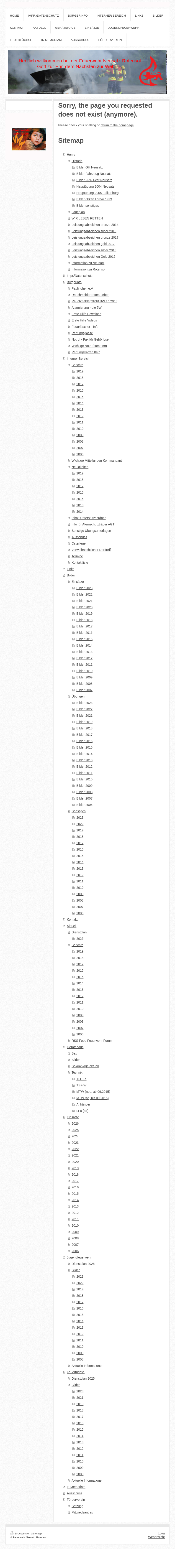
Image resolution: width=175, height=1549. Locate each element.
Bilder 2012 (84, 658)
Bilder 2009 (84, 677)
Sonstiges (78, 811)
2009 (79, 435)
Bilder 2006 (84, 805)
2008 (79, 441)
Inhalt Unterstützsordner (89, 518)
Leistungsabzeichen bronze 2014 (95, 225)
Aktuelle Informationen (87, 1366)
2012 (79, 416)
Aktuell (71, 926)
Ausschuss (79, 537)
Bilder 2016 (84, 632)
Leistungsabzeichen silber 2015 (94, 231)
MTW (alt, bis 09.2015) (92, 1098)
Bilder (71, 575)
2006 (79, 454)
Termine (77, 556)
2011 (79, 422)
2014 (79, 403)
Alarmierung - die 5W (87, 307)
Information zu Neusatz (88, 263)
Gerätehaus (75, 1047)
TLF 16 (81, 1079)
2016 (79, 390)
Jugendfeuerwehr (79, 1257)
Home (71, 154)
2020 (75, 1162)
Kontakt (72, 919)
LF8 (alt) (82, 1111)
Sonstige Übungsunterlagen (91, 530)
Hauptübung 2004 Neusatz (95, 186)
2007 (79, 448)
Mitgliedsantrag (82, 1512)
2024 (75, 1136)
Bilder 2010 (84, 671)
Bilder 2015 (84, 639)
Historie (77, 161)
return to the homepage (117, 125)
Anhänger (83, 1104)
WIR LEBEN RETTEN (87, 218)
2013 (79, 409)
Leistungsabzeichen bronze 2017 (95, 237)
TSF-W (81, 1085)
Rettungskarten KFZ (86, 352)
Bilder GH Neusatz (89, 167)
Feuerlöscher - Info (85, 327)
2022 (79, 824)
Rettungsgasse (82, 333)
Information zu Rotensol (88, 269)
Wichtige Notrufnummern (89, 346)
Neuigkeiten (80, 467)
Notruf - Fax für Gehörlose (90, 339)
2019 (79, 371)
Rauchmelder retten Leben (90, 295)
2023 (79, 817)
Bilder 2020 (84, 607)
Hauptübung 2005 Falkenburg (97, 193)
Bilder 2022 (84, 594)
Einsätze (78, 581)
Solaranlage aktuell (85, 1066)
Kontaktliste (80, 562)
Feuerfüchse (76, 1372)
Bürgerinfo (74, 282)
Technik (77, 1072)
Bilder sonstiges (87, 205)
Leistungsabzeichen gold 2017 (93, 244)
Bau (74, 1053)
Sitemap (37, 1533)
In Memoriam (76, 1487)
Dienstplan (79, 932)
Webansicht (156, 1537)
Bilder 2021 (84, 601)
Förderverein (76, 1499)
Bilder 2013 (84, 652)
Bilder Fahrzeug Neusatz (93, 174)
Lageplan (78, 212)
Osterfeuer (79, 543)
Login (161, 1533)
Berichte (77, 365)
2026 (75, 1123)
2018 (79, 378)
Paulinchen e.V (82, 288)
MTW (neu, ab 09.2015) (93, 1091)
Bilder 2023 (84, 588)
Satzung (77, 1506)
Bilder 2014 (84, 645)
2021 (75, 1155)
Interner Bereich (78, 358)
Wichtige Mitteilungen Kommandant (97, 460)
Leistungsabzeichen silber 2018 (94, 250)
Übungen (78, 696)
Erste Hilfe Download (86, 314)
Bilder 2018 (84, 620)
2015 (79, 397)
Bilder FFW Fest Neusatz (94, 180)
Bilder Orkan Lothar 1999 (94, 199)
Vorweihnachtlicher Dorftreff (91, 550)
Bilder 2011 (84, 664)
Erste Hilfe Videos (84, 320)
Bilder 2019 (84, 613)
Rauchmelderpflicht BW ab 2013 (94, 301)
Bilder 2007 (84, 690)
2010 (79, 429)
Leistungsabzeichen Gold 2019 (93, 256)
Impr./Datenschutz (80, 276)
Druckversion (20, 1533)
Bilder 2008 (84, 683)
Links (70, 569)
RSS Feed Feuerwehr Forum (92, 1040)
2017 (79, 384)
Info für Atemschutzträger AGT (93, 524)
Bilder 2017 (84, 626)
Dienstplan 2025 (83, 1264)
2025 (79, 938)
